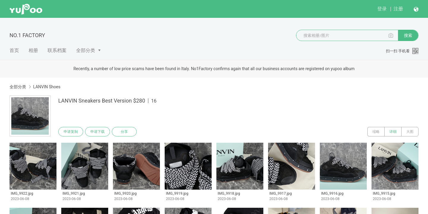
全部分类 (85, 50)
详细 (392, 132)
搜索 (408, 35)
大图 (409, 132)
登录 (382, 9)
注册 (398, 9)
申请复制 (71, 132)
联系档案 (57, 50)
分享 (124, 132)
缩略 (376, 132)
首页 (14, 50)
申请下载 (97, 132)
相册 (33, 50)
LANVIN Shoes (46, 86)
